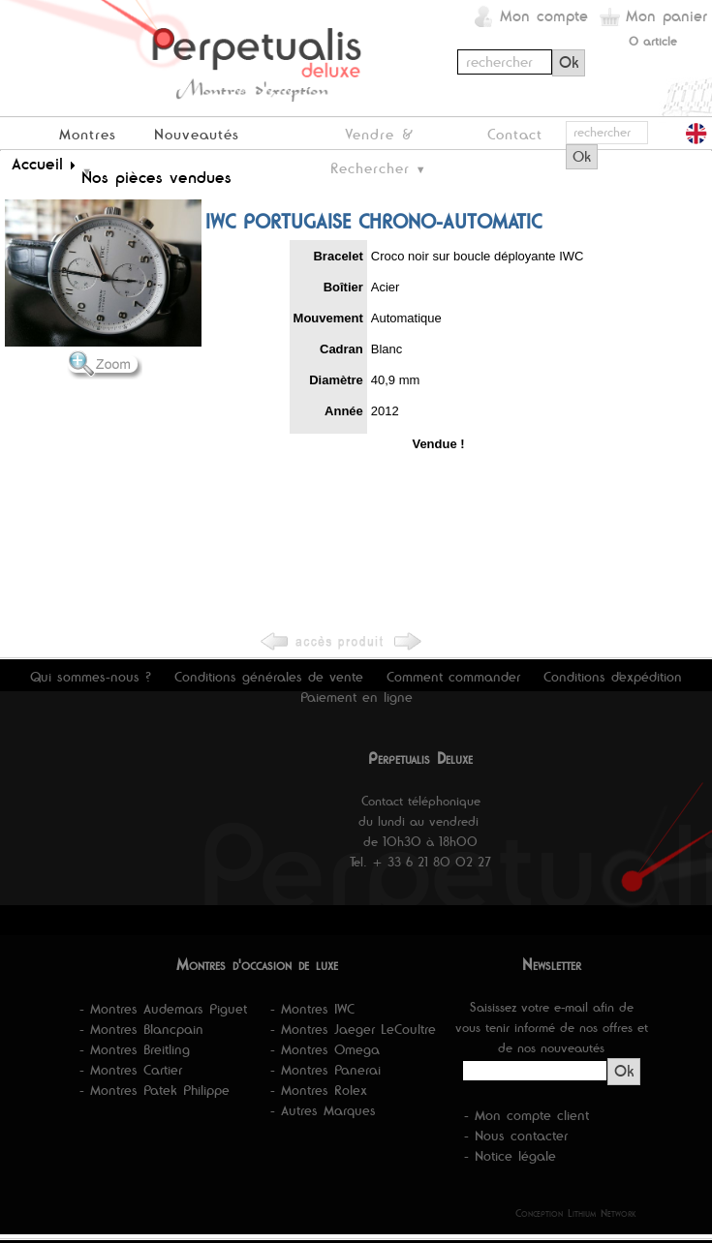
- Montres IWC (312, 1008)
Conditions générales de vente (268, 676)
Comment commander (453, 676)
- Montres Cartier (130, 1069)
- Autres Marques (323, 1110)
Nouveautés (196, 134)
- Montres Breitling (134, 1049)
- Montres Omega (325, 1049)
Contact (514, 134)
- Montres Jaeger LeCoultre (353, 1029)
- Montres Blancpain (141, 1029)
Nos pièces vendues (156, 177)
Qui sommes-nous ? (90, 676)
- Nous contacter (516, 1135)
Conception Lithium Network (575, 1213)
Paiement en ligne (356, 697)
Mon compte (544, 16)
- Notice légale (510, 1156)
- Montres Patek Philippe (154, 1090)
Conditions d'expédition (612, 676)
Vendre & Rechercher (371, 137)
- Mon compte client (526, 1115)
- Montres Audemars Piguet (163, 1008)
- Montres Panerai (325, 1069)
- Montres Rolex (318, 1090)
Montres (87, 134)
